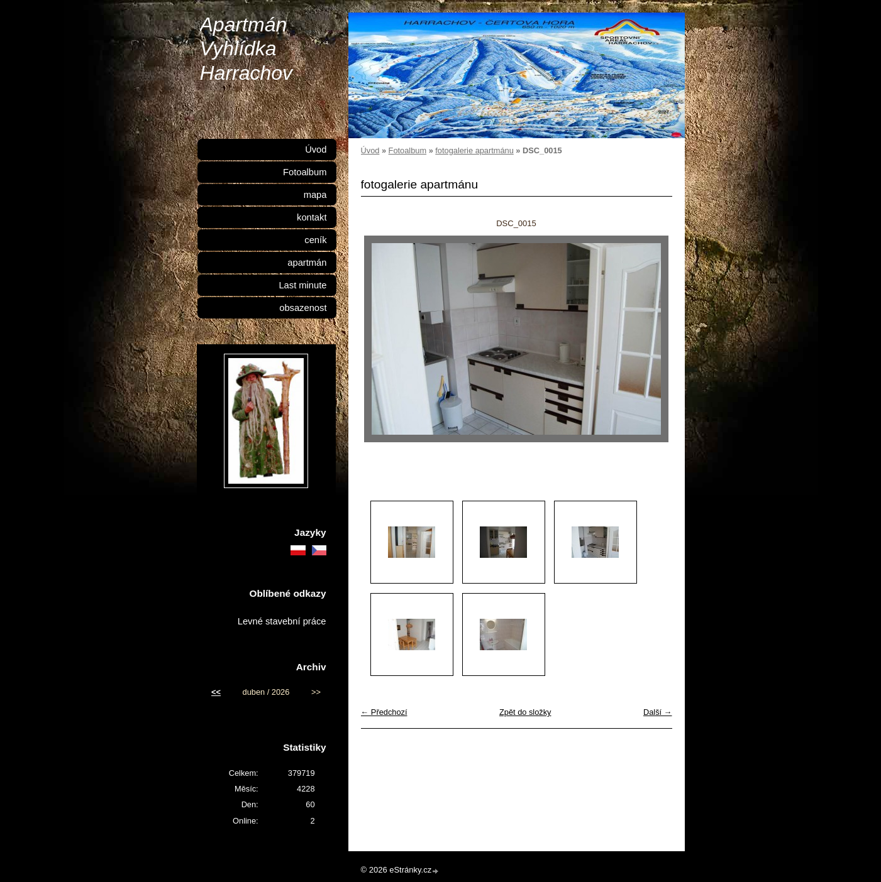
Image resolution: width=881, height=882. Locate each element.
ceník (315, 240)
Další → (657, 712)
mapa (315, 195)
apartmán (306, 263)
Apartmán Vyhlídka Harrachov (246, 48)
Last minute (302, 285)
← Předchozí (384, 712)
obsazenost (302, 308)
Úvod (370, 150)
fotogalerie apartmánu (474, 150)
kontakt (311, 217)
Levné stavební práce (282, 621)
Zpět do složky (525, 712)
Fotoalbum (407, 150)
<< (216, 692)
